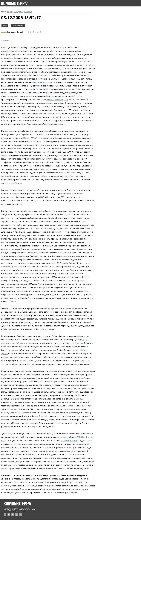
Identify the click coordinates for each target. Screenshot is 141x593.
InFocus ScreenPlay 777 (57, 99)
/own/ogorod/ (18, 26)
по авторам (28, 12)
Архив (5, 26)
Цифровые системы (43, 82)
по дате (9, 12)
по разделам (18, 12)
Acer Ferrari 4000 (69, 440)
